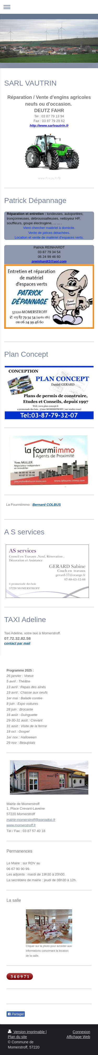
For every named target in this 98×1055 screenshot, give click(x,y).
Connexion (81, 1032)
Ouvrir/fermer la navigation (49, 6)
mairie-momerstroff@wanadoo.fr (31, 820)
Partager (16, 1014)
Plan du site (17, 1037)
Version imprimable (27, 1032)
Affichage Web (78, 1037)
